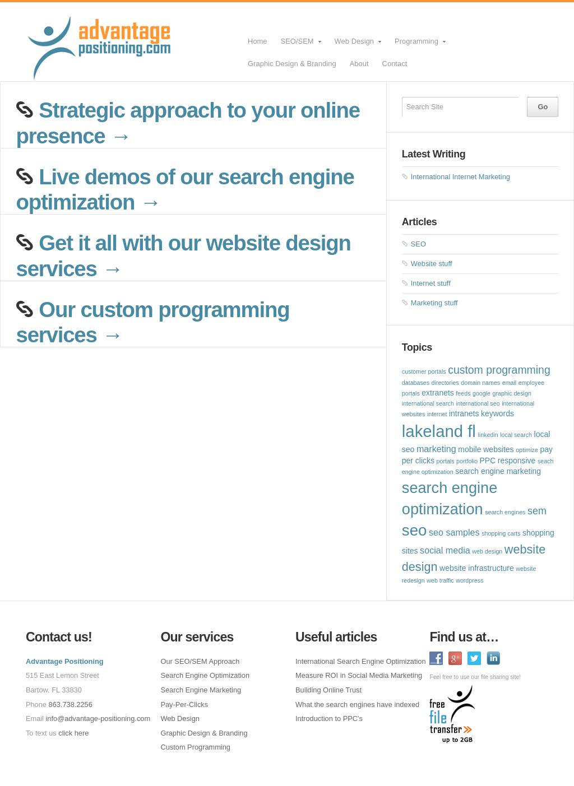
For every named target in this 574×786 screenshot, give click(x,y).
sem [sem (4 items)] (537, 511)
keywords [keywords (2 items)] (497, 413)
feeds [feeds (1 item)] (463, 393)
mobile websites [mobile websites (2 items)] (485, 449)
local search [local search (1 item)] (516, 434)
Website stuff (431, 263)
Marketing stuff (434, 303)
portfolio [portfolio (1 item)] (467, 461)
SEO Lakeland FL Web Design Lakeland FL (132, 41)
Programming (417, 45)
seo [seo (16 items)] (414, 530)
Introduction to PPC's (329, 718)
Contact (395, 63)
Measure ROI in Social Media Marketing (358, 675)
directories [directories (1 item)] (445, 382)
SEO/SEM (298, 45)
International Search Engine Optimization (360, 661)
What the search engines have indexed (357, 704)
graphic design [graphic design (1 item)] (512, 393)
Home (257, 41)
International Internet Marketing (460, 177)
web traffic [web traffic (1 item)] (440, 580)
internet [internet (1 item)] (437, 414)
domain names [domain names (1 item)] (480, 382)
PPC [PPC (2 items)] (488, 460)
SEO (418, 244)
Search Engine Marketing (200, 690)
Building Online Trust (328, 690)
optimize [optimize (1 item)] (527, 450)
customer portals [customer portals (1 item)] (424, 371)
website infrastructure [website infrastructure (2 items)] (476, 568)
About (359, 63)
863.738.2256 (70, 704)
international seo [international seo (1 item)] (477, 403)
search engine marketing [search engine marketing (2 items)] (498, 471)
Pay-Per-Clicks (184, 704)
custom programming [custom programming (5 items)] (499, 370)
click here (73, 733)
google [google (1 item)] (481, 393)
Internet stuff (431, 283)
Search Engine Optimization (204, 675)
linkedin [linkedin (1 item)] (488, 434)
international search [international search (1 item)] (428, 403)
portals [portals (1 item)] (446, 461)
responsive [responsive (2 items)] (516, 460)
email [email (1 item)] (509, 382)
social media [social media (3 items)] (445, 550)
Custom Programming (195, 747)
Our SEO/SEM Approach (199, 661)
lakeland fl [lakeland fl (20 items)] (439, 431)
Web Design (355, 45)
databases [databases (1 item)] (415, 382)
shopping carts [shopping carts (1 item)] (501, 533)
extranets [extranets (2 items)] (437, 392)
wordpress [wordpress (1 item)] (469, 580)
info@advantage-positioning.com (98, 718)
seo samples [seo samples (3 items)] (454, 532)
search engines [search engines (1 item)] (505, 512)
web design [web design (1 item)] (487, 551)
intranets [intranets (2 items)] (464, 413)
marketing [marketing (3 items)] (436, 449)
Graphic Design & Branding (292, 63)
